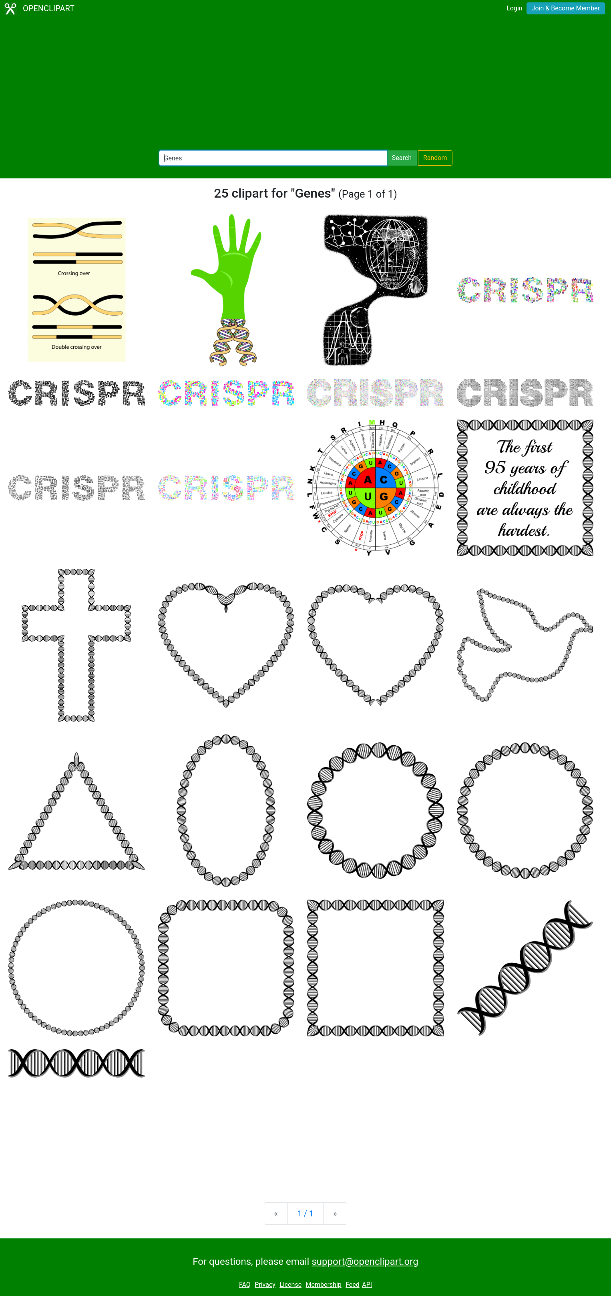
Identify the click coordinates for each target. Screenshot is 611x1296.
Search (402, 158)
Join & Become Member (566, 8)
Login (514, 8)
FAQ (245, 1284)
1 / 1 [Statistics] (305, 1213)
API (367, 1284)
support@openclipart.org (365, 1261)
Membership (323, 1284)
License (290, 1284)
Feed (353, 1284)
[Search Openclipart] (273, 158)
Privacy (265, 1284)
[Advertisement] (305, 84)
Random (435, 158)
